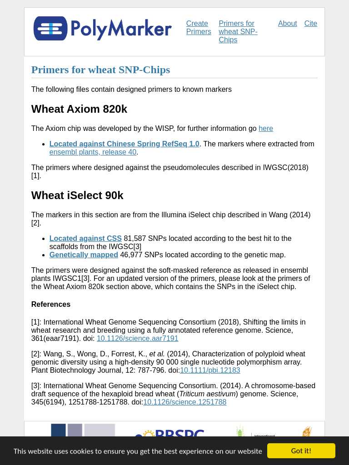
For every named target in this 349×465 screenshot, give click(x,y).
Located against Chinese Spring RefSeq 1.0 (124, 144)
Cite (310, 23)
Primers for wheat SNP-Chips (238, 32)
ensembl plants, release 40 (93, 152)
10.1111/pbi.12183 (210, 370)
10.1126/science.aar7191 (138, 338)
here (266, 128)
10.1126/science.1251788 (184, 402)
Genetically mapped (84, 255)
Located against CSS (86, 238)
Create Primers (198, 27)
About (287, 23)
